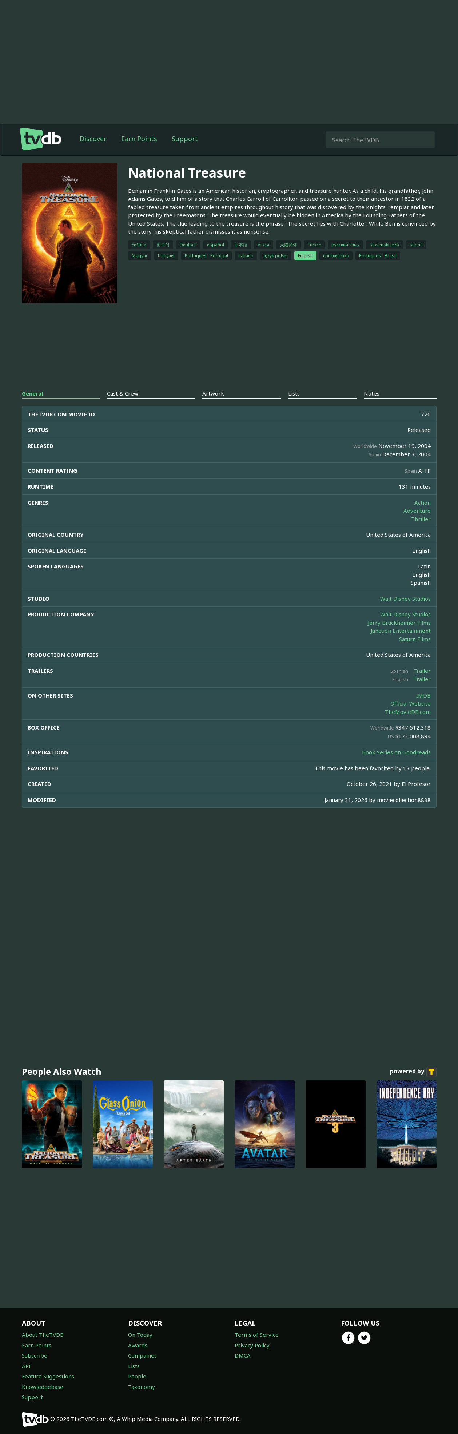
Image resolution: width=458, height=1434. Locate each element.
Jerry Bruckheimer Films (399, 622)
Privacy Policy (252, 1345)
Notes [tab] (371, 393)
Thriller (421, 519)
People (137, 1376)
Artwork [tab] (213, 393)
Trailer (422, 670)
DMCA (243, 1355)
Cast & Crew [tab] (122, 393)
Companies (142, 1355)
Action (422, 502)
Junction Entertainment (401, 630)
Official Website (410, 703)
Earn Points (139, 138)
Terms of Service (257, 1334)
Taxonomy (141, 1386)
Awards (137, 1345)
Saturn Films (415, 639)
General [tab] (32, 393)
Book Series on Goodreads (396, 752)
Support (185, 138)
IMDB (423, 695)
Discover (93, 138)
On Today (140, 1334)
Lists (134, 1366)
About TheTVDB (43, 1334)
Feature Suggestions (48, 1376)
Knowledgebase (42, 1386)
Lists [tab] (294, 393)
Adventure (417, 510)
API (26, 1366)
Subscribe (34, 1355)
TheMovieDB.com (408, 711)
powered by (413, 1072)
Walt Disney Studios (405, 598)
